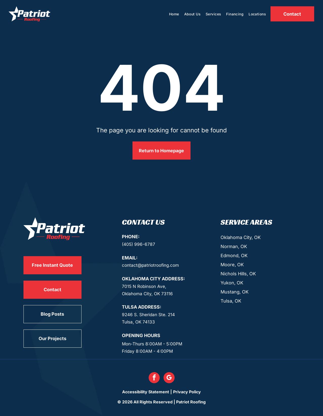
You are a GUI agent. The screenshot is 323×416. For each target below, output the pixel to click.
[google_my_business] (169, 378)
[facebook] (154, 378)
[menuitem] (174, 14)
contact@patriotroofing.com (150, 265)
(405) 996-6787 (138, 244)
